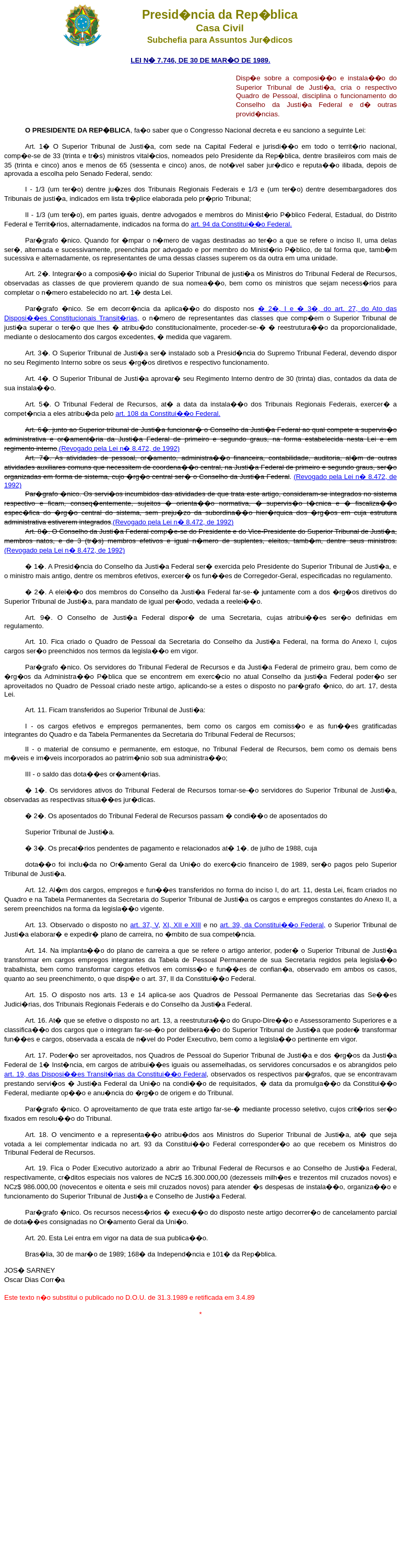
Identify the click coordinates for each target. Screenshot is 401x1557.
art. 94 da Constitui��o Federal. (241, 224)
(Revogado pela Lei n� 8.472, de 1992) (119, 448)
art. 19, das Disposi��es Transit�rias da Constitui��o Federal (105, 1074)
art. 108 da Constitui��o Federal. (167, 413)
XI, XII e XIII (182, 925)
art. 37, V (144, 925)
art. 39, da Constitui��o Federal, (272, 925)
